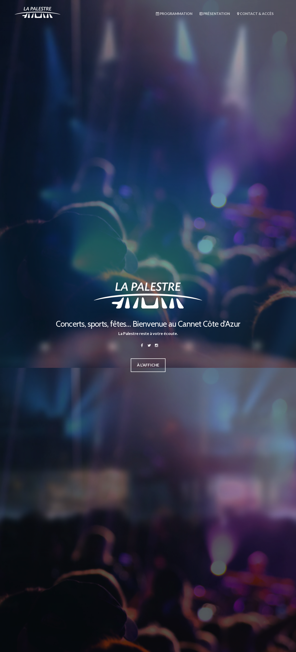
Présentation (215, 13)
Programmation (174, 13)
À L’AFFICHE (148, 365)
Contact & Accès (255, 13)
